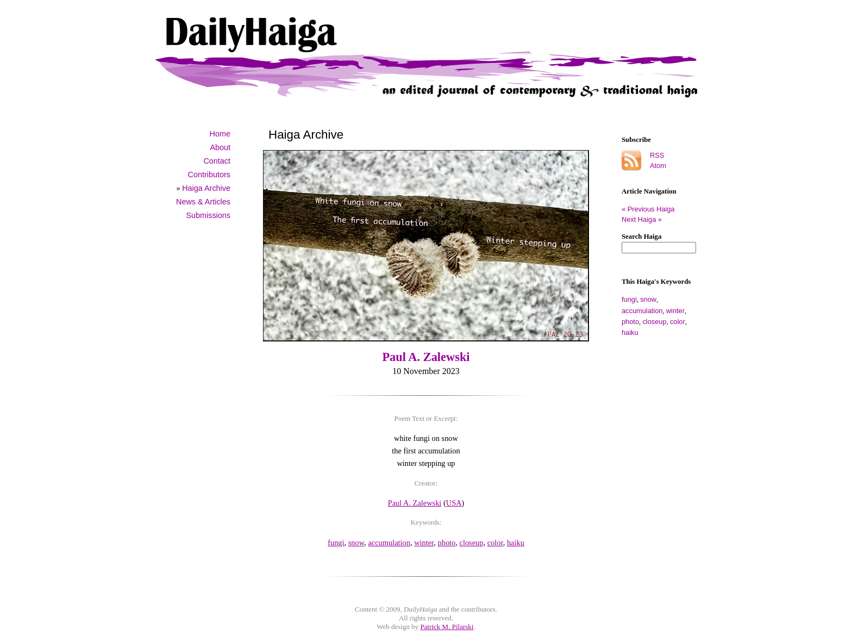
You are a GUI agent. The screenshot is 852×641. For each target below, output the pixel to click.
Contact (216, 161)
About (220, 147)
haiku (630, 332)
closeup (654, 322)
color (677, 322)
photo (630, 322)
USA (454, 503)
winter (675, 311)
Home (220, 133)
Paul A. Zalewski (425, 357)
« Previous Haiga (652, 209)
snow (648, 299)
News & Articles (203, 201)
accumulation (642, 311)
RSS (657, 155)
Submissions (208, 215)
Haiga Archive (206, 188)
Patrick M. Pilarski (447, 627)
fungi (629, 299)
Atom (658, 165)
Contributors (209, 174)
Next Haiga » (642, 219)
